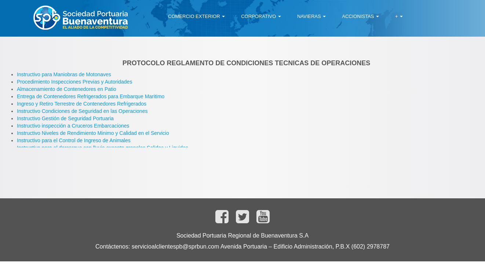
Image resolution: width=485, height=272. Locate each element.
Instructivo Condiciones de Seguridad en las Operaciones (82, 111)
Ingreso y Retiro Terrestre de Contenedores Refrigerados (81, 104)
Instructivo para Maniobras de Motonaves (64, 74)
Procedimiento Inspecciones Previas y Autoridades (74, 82)
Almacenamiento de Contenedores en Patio (66, 89)
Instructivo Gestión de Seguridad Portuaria (65, 118)
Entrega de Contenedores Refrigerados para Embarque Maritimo (90, 96)
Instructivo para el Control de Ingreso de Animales (74, 140)
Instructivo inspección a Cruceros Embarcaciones (73, 126)
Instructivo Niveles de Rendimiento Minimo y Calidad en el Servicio (93, 133)
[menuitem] (196, 16)
